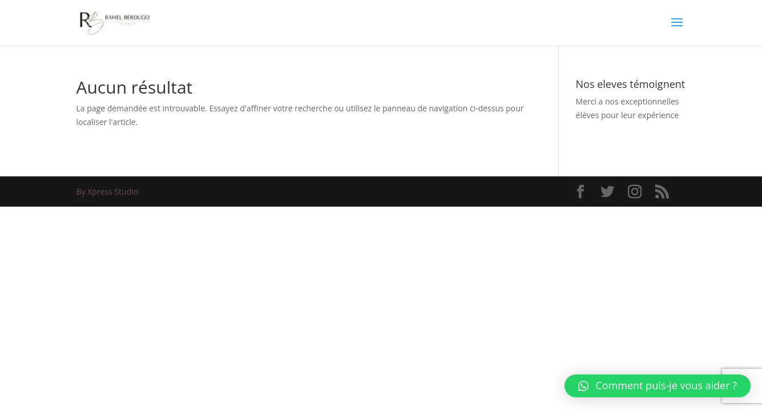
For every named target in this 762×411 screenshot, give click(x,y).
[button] (658, 385)
